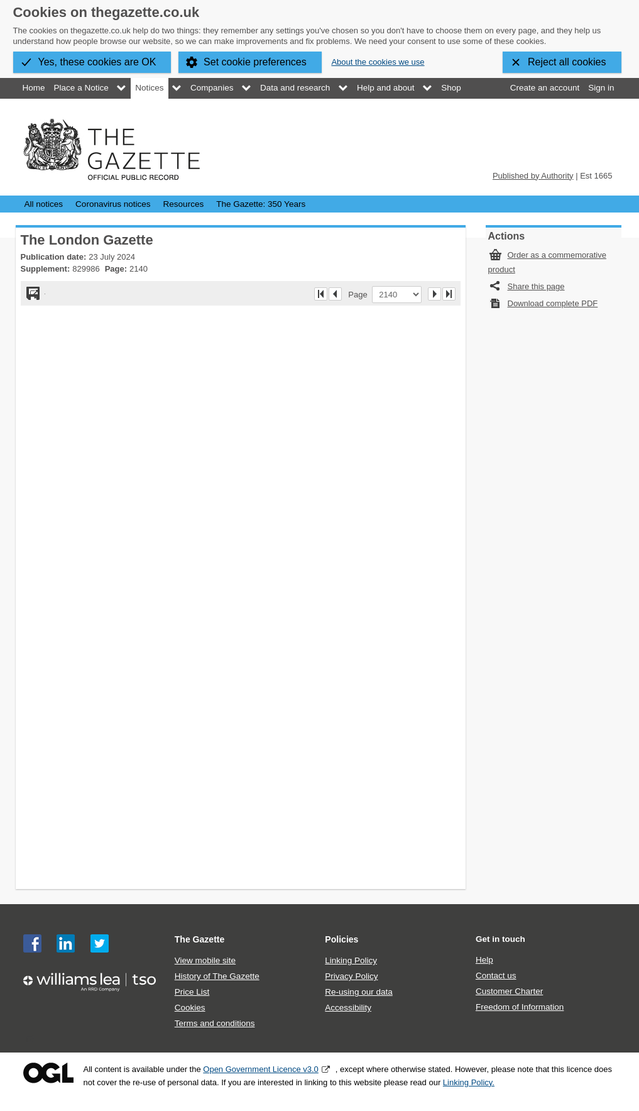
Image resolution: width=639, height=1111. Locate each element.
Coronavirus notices (112, 204)
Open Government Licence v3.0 (261, 1069)
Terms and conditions (215, 1023)
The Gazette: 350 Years (260, 204)
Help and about (386, 87)
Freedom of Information (520, 1007)
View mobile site (205, 960)
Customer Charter (509, 991)
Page (360, 294)
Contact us (496, 975)
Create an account (544, 87)
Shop (451, 87)
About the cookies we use (377, 62)
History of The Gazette (217, 976)
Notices (149, 87)
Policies (341, 939)
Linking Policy (351, 960)
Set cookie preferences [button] (255, 62)
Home (34, 87)
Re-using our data (358, 992)
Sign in (601, 87)
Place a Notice (81, 87)
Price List (192, 992)
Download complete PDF (553, 303)
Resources (183, 204)
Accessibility (348, 1007)
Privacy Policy (351, 976)
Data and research (295, 87)
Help (484, 960)
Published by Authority (533, 175)
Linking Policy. (468, 1082)
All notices (44, 204)
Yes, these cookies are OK (97, 62)
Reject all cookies (567, 62)
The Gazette (200, 939)
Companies (211, 87)
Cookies (190, 1007)
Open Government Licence (48, 1073)
